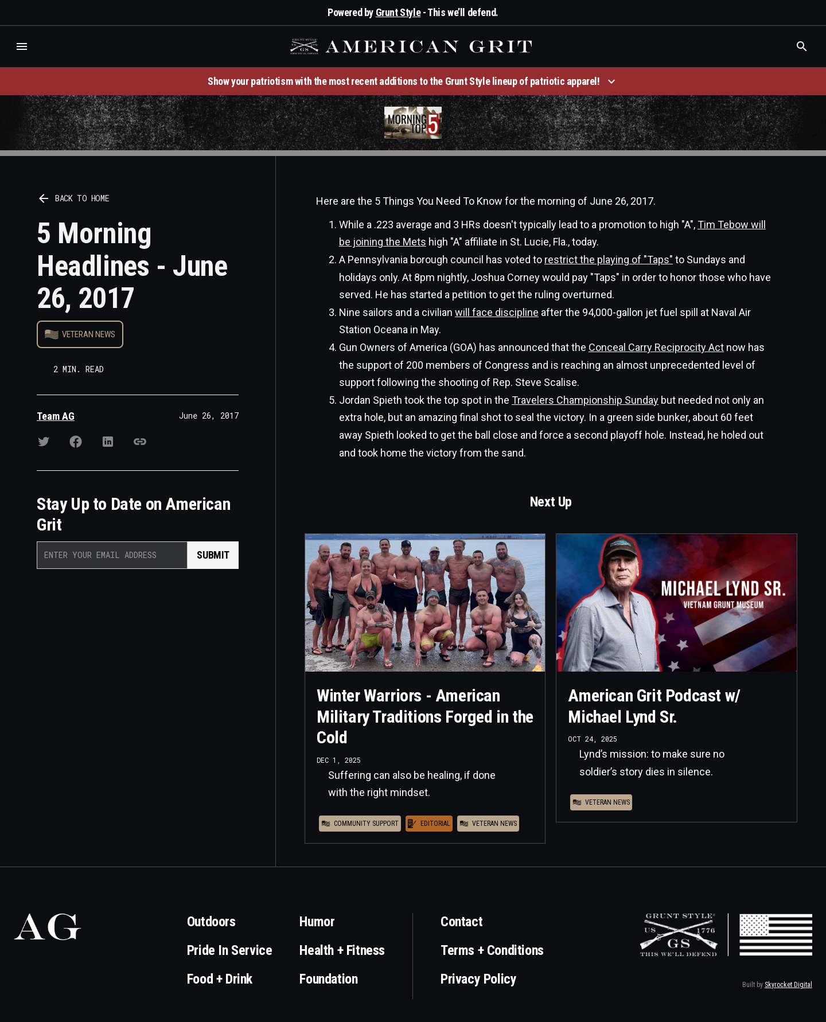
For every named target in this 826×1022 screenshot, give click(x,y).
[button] (21, 46)
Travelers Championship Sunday (585, 400)
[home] (412, 46)
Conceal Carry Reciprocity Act (656, 347)
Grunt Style (398, 12)
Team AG (56, 416)
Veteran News (88, 334)
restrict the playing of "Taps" (608, 259)
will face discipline (497, 312)
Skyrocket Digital (788, 985)
